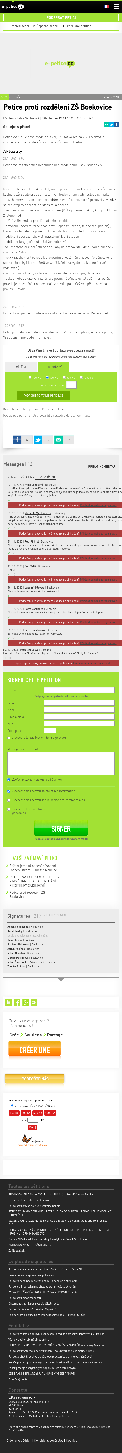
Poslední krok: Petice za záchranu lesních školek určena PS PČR (46, 1315)
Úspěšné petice (47, 26)
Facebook (116, 124)
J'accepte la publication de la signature (39, 737)
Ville (10, 723)
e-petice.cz (13, 7)
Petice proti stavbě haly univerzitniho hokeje (34, 1205)
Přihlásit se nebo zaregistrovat (91, 663)
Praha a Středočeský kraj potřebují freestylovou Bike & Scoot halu (47, 1239)
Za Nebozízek (16, 1250)
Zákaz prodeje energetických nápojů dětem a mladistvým (42, 1368)
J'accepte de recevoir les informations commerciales (48, 800)
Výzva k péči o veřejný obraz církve (28, 1339)
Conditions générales (48, 1440)
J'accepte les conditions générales (28, 810)
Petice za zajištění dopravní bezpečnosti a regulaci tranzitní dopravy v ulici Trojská (56, 1333)
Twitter (111, 124)
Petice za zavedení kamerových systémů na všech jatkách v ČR (45, 1269)
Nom (10, 710)
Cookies (71, 1440)
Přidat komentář (102, 466)
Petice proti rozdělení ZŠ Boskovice (27, 894)
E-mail (12, 690)
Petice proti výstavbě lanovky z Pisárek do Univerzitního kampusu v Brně (51, 1350)
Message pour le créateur (25, 749)
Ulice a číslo (15, 717)
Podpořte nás (34, 1080)
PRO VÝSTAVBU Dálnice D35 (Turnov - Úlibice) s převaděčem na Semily (50, 1194)
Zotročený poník (17, 1379)
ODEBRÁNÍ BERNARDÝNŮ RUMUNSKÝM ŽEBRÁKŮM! (41, 1373)
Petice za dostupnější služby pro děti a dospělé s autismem (42, 1280)
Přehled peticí (19, 26)
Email (106, 124)
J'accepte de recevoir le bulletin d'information (43, 791)
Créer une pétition (78, 26)
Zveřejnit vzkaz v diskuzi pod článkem (38, 779)
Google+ (25, 1002)
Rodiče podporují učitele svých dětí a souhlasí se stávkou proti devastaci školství (55, 1362)
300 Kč (52, 377)
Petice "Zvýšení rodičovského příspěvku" (32, 1309)
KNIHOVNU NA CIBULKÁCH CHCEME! (31, 1245)
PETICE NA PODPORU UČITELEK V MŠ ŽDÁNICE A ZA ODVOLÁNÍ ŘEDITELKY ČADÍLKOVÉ (34, 881)
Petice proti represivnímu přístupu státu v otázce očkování (42, 1286)
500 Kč (69, 377)
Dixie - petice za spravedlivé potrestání (31, 1275)
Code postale (16, 730)
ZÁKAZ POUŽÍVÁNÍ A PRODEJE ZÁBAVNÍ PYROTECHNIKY (42, 1292)
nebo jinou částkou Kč (61, 385)
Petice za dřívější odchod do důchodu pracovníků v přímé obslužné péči (50, 1356)
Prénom (12, 703)
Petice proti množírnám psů (24, 1297)
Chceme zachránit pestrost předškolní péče (33, 1303)
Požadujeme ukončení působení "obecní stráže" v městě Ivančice (33, 867)
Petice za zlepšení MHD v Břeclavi (28, 1200)
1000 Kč (86, 377)
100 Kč (35, 377)
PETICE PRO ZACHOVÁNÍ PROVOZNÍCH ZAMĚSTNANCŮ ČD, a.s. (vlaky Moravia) (56, 1345)
